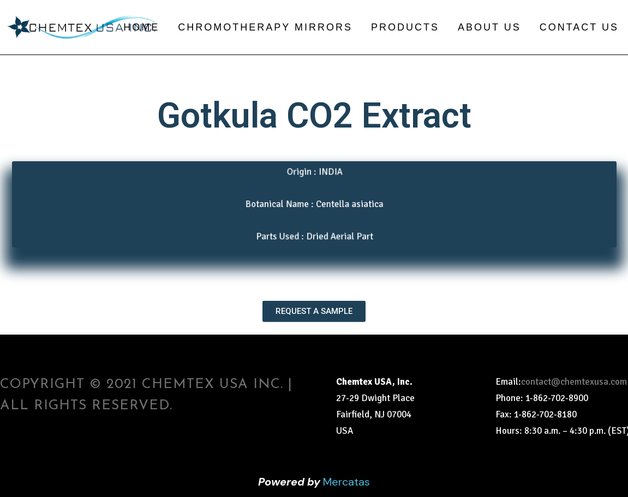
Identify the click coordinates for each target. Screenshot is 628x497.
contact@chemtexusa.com (574, 381)
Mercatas (346, 482)
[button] (314, 302)
